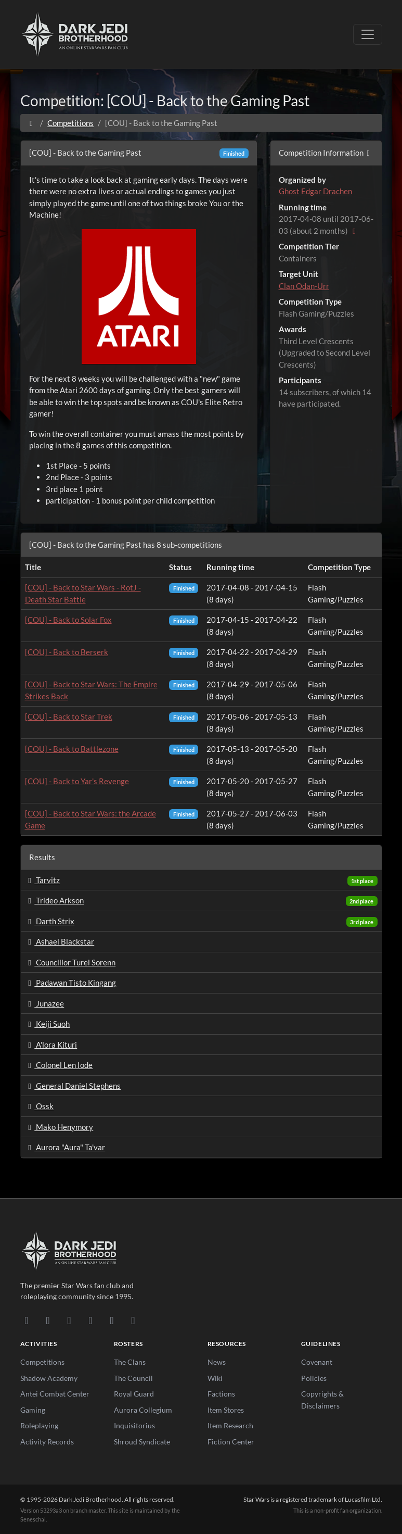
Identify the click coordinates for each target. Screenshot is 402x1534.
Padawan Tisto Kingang (70, 982)
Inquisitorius (134, 1425)
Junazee (44, 1003)
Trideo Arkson (54, 900)
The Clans (130, 1361)
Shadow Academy (48, 1378)
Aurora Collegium (143, 1409)
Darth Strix (50, 921)
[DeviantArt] (48, 1320)
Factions (221, 1393)
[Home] (31, 123)
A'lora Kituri (51, 1044)
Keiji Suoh (47, 1023)
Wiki (215, 1378)
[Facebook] (69, 1320)
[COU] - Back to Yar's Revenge (77, 781)
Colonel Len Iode (59, 1065)
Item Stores (226, 1409)
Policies (314, 1378)
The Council (133, 1378)
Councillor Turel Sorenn (70, 962)
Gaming (32, 1409)
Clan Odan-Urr (304, 286)
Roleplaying (39, 1425)
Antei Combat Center (54, 1393)
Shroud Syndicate (142, 1441)
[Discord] (26, 1320)
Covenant (316, 1361)
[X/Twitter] (112, 1320)
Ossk (39, 1106)
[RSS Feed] (133, 1320)
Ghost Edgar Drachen (315, 191)
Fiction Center (231, 1441)
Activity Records (47, 1441)
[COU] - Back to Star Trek (68, 716)
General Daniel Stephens (73, 1085)
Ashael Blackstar (60, 941)
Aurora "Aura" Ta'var (65, 1147)
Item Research (230, 1425)
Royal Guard (134, 1393)
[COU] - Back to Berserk (66, 652)
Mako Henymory (59, 1126)
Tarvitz (42, 880)
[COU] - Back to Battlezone (72, 748)
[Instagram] (90, 1320)
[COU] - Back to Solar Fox (68, 619)
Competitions (70, 123)
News (217, 1361)
